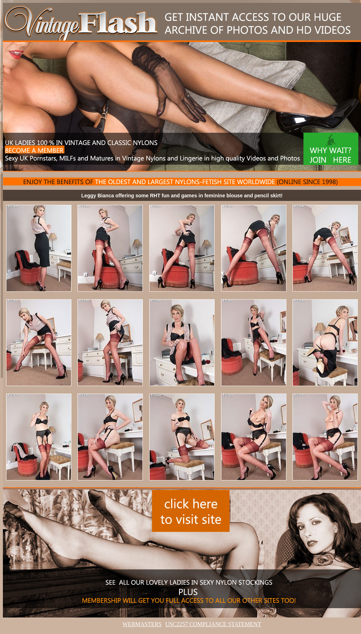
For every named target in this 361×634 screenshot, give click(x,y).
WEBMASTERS (141, 624)
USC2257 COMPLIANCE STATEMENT (213, 624)
